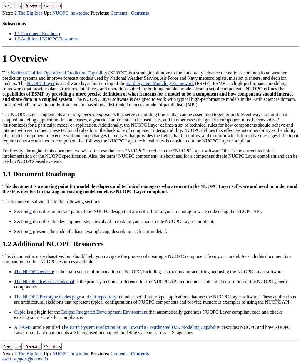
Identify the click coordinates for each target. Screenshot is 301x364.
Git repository (103, 296)
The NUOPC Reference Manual (44, 281)
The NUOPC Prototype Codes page (47, 296)
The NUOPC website (34, 271)
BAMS (25, 327)
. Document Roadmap (37, 33)
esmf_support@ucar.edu (25, 358)
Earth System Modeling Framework (160, 83)
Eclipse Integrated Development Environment (104, 311)
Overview (25, 58)
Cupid (20, 311)
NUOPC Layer (41, 83)
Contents (119, 13)
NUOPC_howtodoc (70, 13)
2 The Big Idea (28, 13)
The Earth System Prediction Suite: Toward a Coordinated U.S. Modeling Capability (140, 327)
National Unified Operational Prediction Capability (59, 72)
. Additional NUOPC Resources (46, 38)
